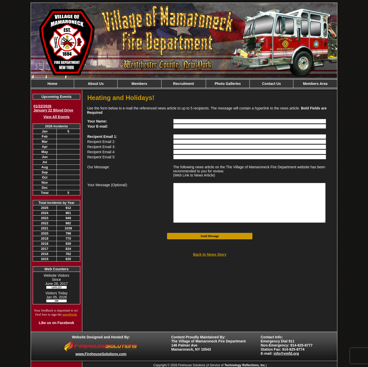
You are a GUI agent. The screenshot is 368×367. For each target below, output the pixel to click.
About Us (95, 84)
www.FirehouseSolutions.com (100, 354)
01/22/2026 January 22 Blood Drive (53, 108)
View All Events (56, 117)
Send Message (210, 236)
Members (139, 84)
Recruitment (183, 84)
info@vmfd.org (286, 353)
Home (52, 84)
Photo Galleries (228, 84)
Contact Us (271, 84)
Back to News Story (209, 254)
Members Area (315, 84)
